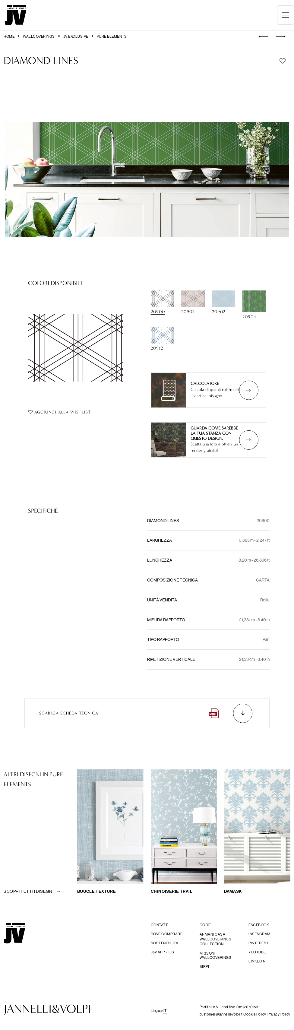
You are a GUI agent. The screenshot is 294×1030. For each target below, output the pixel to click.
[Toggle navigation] (285, 15)
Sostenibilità (165, 943)
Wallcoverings (39, 36)
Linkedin (256, 961)
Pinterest (258, 943)
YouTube (257, 952)
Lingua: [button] (159, 1010)
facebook (258, 925)
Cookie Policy (254, 1014)
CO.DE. (205, 925)
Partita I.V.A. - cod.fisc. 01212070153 (229, 1007)
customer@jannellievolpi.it (222, 1014)
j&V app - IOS (162, 952)
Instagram (259, 934)
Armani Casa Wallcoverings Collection (216, 939)
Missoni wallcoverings (216, 955)
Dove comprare (167, 934)
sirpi (204, 967)
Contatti (160, 925)
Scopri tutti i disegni (32, 891)
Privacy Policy (278, 1014)
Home (9, 36)
